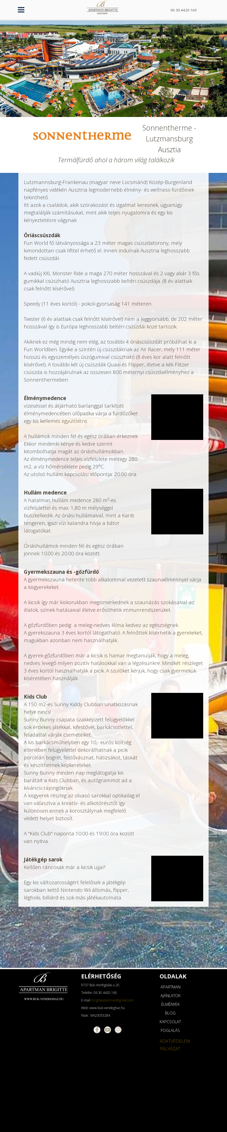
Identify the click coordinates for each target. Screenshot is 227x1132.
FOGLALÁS (170, 1030)
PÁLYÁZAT (170, 1049)
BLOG (170, 1013)
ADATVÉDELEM (175, 1041)
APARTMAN (170, 987)
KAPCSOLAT (170, 1021)
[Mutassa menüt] (21, 10)
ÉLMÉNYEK (170, 1004)
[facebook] (97, 1029)
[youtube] (107, 1029)
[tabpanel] (186, 9)
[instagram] (118, 1029)
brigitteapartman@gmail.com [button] (113, 1000)
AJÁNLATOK (170, 995)
